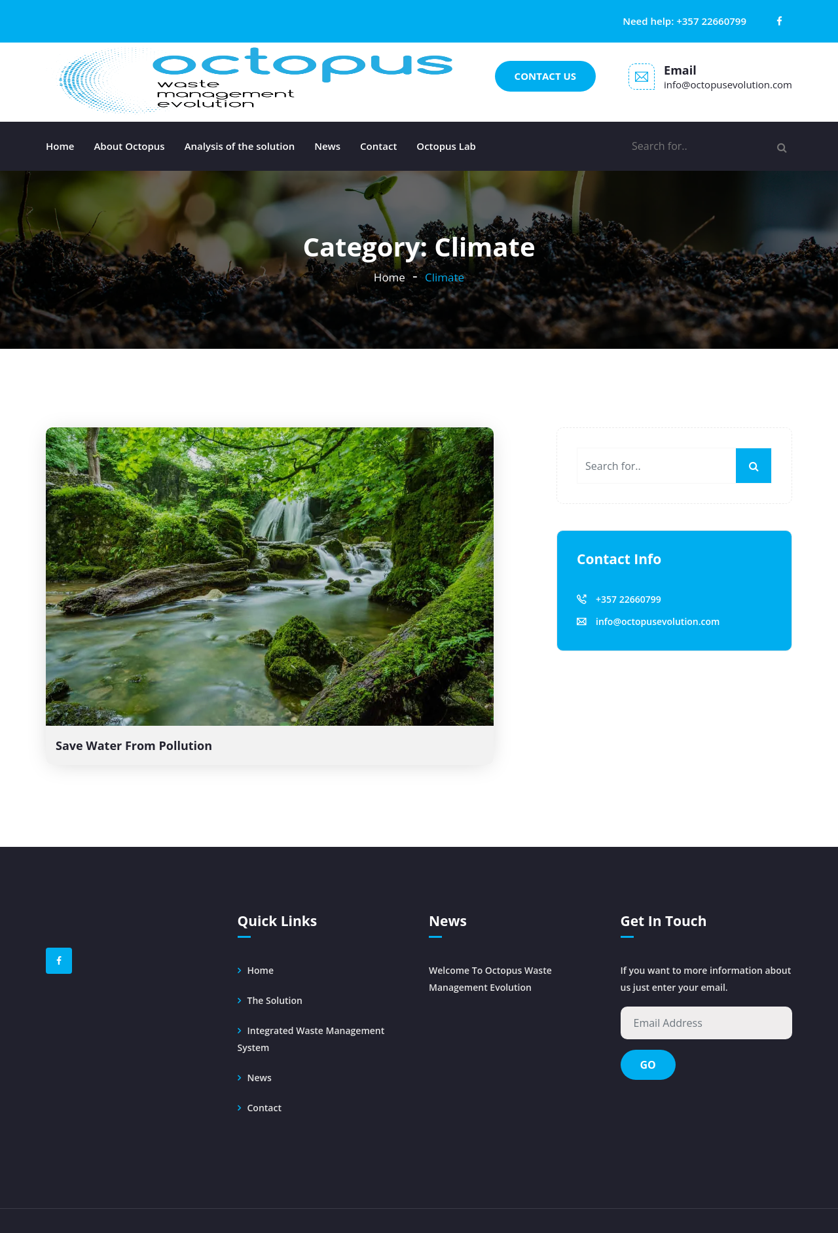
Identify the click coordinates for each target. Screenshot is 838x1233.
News (327, 145)
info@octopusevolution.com (728, 84)
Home (60, 145)
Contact (378, 145)
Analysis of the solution (240, 145)
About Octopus (129, 145)
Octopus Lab (446, 145)
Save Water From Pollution (134, 745)
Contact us (545, 75)
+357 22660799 (711, 20)
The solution (274, 1000)
